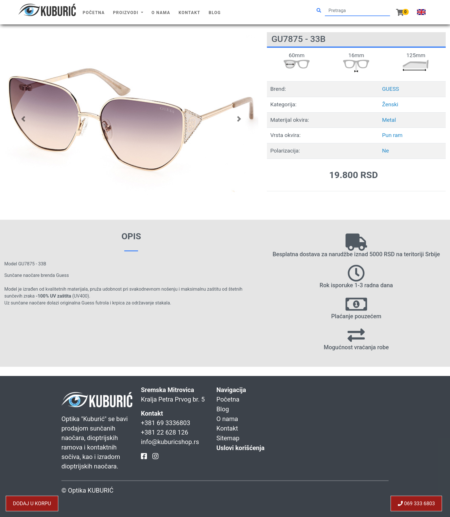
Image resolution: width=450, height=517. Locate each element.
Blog (215, 12)
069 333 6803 (416, 503)
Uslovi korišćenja (240, 446)
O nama (161, 12)
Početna (94, 12)
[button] (23, 118)
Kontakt (189, 12)
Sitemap (228, 437)
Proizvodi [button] (126, 12)
